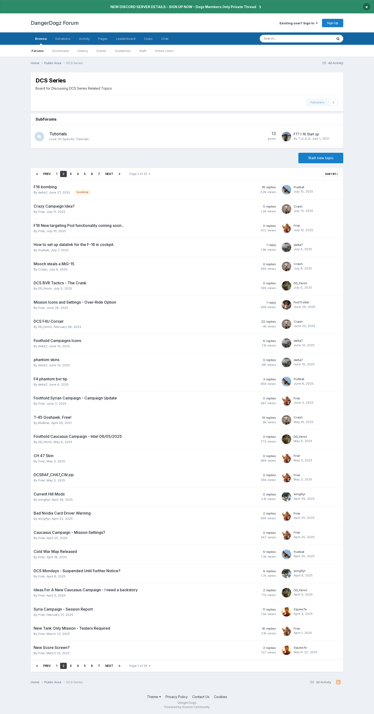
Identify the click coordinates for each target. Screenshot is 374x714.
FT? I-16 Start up (306, 134)
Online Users (164, 51)
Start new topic (320, 158)
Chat (164, 39)
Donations (62, 39)
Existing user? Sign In (299, 23)
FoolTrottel (301, 302)
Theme (154, 697)
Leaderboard (125, 39)
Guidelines (123, 51)
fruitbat (299, 187)
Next (109, 174)
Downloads (60, 51)
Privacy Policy (177, 697)
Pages (103, 39)
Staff (142, 51)
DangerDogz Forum (54, 23)
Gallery (83, 51)
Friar (41, 212)
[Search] (284, 38)
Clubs (148, 39)
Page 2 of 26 (139, 174)
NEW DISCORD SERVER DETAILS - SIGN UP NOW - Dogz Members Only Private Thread (183, 7)
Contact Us (200, 697)
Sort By (331, 174)
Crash (298, 206)
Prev (47, 174)
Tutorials (58, 133)
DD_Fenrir (45, 288)
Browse (41, 41)
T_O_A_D (304, 138)
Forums (37, 51)
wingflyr (44, 499)
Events (101, 51)
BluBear (43, 423)
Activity (84, 39)
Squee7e (300, 609)
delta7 (42, 192)
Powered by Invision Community (187, 707)
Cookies (220, 697)
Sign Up (332, 23)
